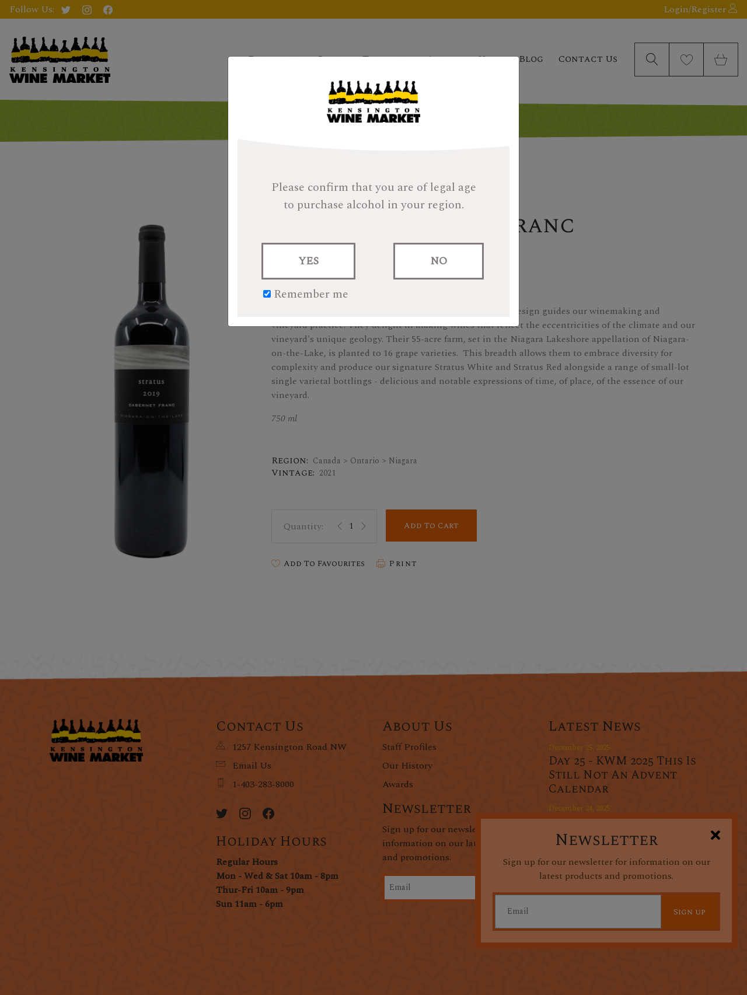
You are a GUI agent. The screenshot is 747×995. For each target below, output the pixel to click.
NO (438, 261)
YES (308, 261)
